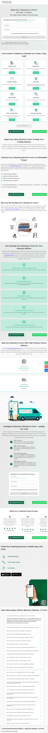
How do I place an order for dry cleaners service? (24, 641)
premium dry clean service (12, 209)
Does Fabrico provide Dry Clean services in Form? (24, 716)
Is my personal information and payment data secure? (24, 654)
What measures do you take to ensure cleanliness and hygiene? (24, 675)
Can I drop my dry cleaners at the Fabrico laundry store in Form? (24, 627)
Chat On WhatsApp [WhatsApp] (39, 131)
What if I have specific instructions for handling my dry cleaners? (24, 650)
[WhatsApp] (46, 362)
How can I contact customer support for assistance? (24, 709)
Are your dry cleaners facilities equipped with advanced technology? (24, 693)
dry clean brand (9, 255)
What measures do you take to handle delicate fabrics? (24, 686)
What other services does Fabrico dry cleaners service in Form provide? (24, 719)
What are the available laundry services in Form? (24, 634)
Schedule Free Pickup (16, 131)
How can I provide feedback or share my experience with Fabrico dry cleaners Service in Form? (24, 682)
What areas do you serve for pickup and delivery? (24, 631)
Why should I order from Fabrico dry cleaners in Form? (24, 637)
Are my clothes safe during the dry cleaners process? (24, 712)
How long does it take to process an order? (24, 644)
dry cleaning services (15, 165)
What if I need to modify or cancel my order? (24, 723)
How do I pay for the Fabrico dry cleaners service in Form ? (24, 647)
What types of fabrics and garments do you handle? (24, 667)
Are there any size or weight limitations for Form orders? (24, 672)
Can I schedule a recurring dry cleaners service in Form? (24, 690)
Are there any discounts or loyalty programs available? (24, 664)
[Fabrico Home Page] (6, 2)
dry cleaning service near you (13, 348)
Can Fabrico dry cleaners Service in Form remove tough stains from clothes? (24, 698)
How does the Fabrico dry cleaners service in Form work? (24, 616)
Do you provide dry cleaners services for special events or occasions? (24, 705)
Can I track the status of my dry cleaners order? (24, 660)
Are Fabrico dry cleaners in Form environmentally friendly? (24, 701)
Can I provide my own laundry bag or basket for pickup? (24, 679)
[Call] (46, 366)
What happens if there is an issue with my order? (24, 657)
